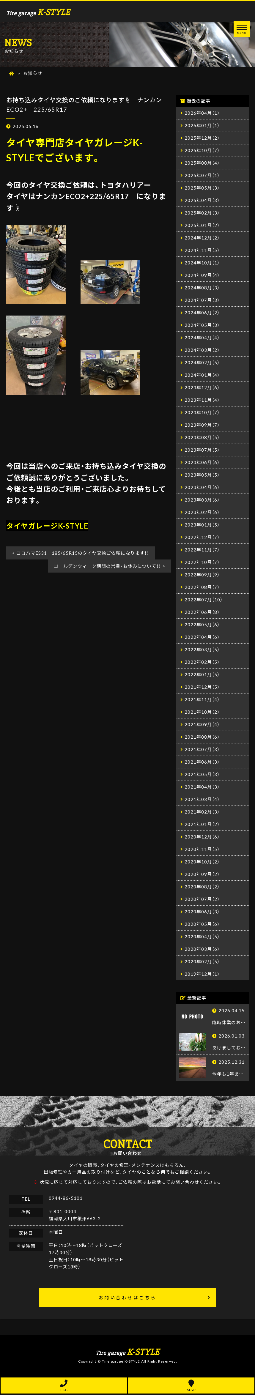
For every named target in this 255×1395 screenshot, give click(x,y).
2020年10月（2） (202, 862)
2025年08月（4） (202, 163)
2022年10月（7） (202, 562)
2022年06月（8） (202, 612)
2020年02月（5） (202, 962)
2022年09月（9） (202, 575)
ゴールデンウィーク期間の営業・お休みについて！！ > (109, 566)
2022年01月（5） (202, 675)
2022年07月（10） (204, 600)
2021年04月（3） (202, 787)
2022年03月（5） (202, 650)
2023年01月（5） (202, 525)
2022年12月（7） (202, 537)
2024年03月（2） (202, 350)
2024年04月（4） (202, 338)
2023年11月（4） (202, 400)
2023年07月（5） (202, 450)
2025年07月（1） (202, 175)
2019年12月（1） (202, 974)
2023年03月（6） (202, 500)
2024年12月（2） (202, 238)
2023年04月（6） (202, 487)
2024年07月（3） (202, 300)
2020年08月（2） (202, 887)
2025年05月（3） (202, 188)
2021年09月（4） (202, 724)
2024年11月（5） (202, 250)
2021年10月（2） (202, 712)
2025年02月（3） (202, 213)
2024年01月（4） (202, 375)
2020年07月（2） (202, 899)
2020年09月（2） (202, 874)
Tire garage (38, 12)
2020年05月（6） (202, 924)
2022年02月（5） (202, 662)
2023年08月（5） (202, 437)
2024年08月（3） (202, 288)
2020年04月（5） (202, 937)
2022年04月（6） (202, 637)
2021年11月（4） (202, 699)
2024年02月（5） (202, 363)
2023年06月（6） (202, 462)
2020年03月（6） (202, 949)
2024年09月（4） (202, 275)
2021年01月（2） (202, 824)
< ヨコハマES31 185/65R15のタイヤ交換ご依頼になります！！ (80, 553)
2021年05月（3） (202, 774)
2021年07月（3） (202, 749)
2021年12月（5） (202, 687)
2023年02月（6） (202, 512)
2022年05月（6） (202, 625)
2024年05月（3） (202, 325)
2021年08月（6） (202, 737)
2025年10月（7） (202, 150)
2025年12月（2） (202, 138)
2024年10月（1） (202, 263)
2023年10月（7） (202, 412)
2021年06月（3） (202, 762)
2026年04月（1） (202, 113)
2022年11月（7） (202, 550)
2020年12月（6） (202, 837)
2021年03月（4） (202, 799)
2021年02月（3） (202, 812)
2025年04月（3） (202, 200)
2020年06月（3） (202, 912)
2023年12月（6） (202, 387)
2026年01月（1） (202, 125)
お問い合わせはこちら (128, 1298)
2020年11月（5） (202, 849)
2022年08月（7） (202, 587)
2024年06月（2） (202, 313)
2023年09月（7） (202, 425)
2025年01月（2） (202, 225)
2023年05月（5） (202, 475)
